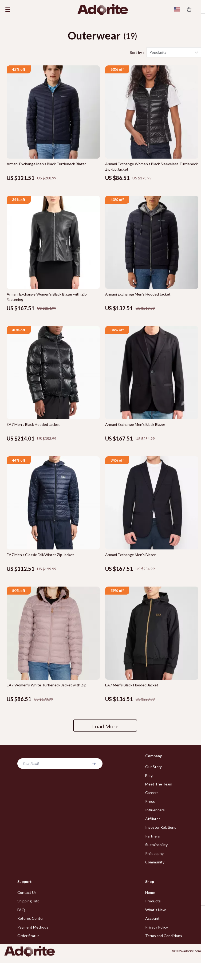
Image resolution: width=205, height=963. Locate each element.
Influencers (155, 813)
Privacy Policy (156, 932)
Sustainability (156, 849)
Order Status (28, 941)
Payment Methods (32, 932)
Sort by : (137, 55)
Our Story (153, 769)
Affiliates (152, 822)
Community (154, 866)
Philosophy (154, 857)
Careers (152, 796)
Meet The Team (158, 787)
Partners (152, 840)
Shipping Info (28, 905)
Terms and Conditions (163, 941)
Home (150, 897)
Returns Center (30, 923)
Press (150, 805)
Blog (149, 778)
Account (152, 923)
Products (153, 905)
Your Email (31, 766)
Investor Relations (160, 831)
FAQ (21, 914)
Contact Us (27, 897)
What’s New (155, 914)
